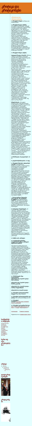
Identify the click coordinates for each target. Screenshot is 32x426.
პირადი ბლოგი (5, 323)
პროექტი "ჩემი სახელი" (4, 327)
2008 (4, 366)
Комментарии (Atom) (25, 314)
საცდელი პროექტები (3, 332)
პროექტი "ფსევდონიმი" (4, 330)
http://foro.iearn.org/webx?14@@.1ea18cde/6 (20, 302)
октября (6, 367)
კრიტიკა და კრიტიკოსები (16, 18)
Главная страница (24, 311)
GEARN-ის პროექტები (3, 325)
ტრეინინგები (4, 334)
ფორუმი (3, 335)
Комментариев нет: (24, 307)
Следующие (14, 311)
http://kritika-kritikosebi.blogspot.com (20, 306)
